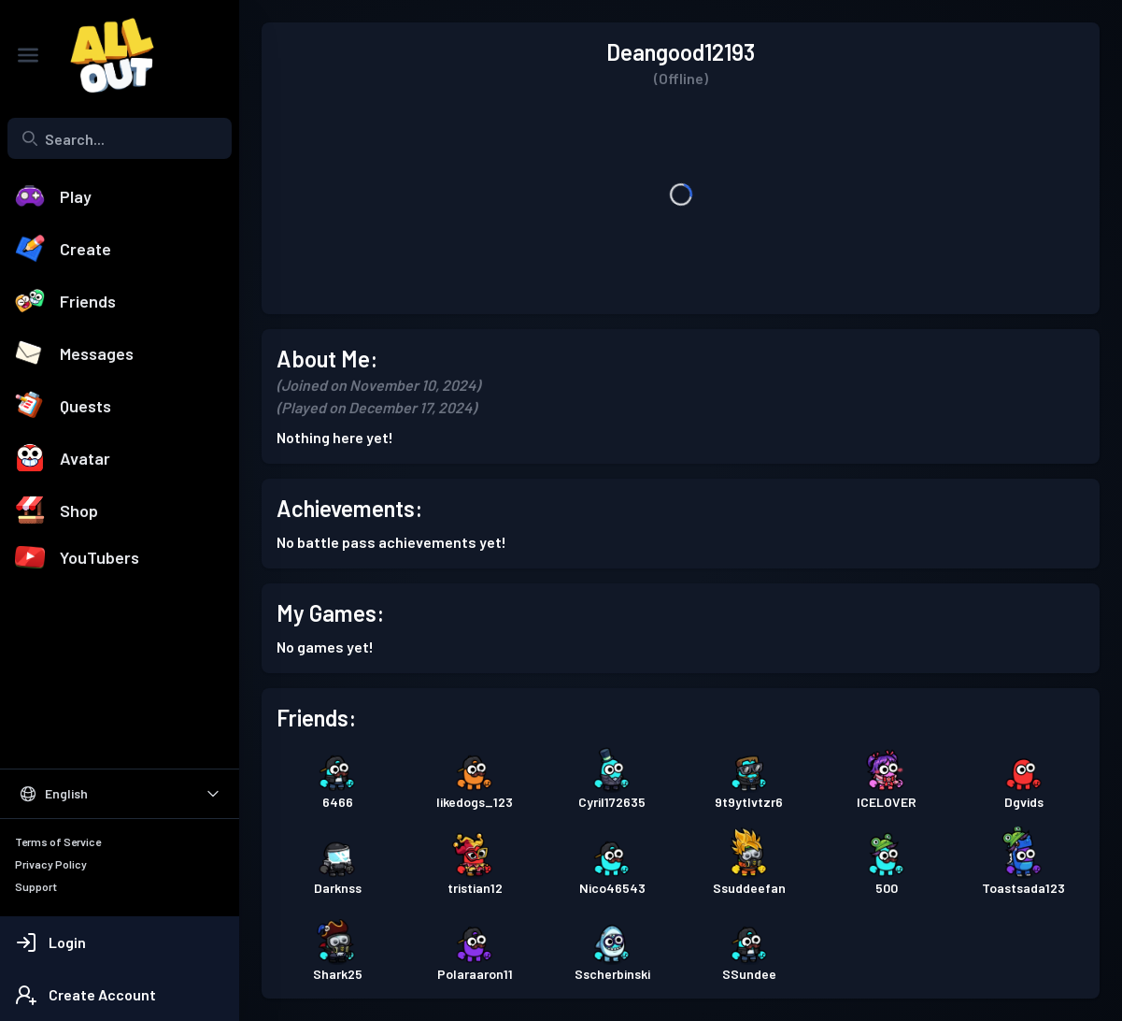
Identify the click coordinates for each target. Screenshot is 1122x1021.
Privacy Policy (51, 863)
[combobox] (119, 138)
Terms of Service (58, 841)
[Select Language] (119, 794)
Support (36, 886)
